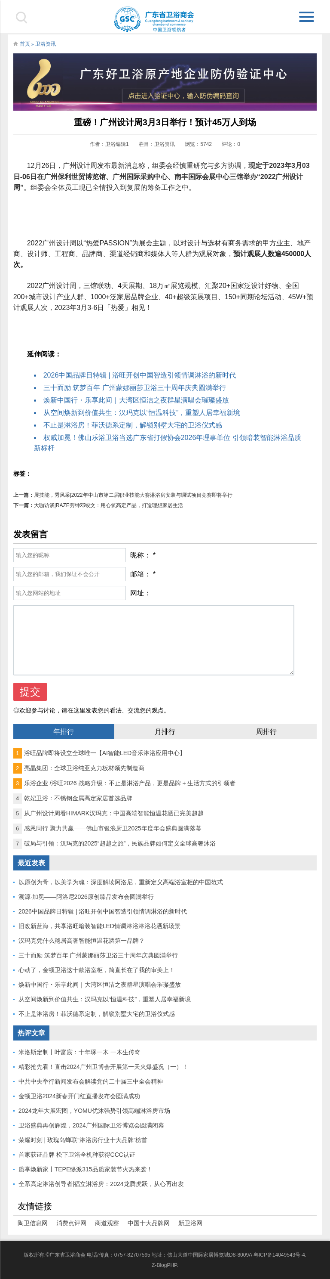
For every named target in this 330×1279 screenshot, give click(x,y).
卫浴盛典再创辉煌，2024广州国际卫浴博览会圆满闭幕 (91, 1125)
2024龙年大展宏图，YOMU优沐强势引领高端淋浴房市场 (94, 1110)
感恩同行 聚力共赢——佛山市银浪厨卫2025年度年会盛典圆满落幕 (107, 828)
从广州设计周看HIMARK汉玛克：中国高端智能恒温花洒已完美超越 (108, 813)
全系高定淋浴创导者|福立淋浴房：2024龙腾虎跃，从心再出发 (101, 1183)
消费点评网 (71, 1223)
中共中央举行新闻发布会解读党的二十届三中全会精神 (90, 1081)
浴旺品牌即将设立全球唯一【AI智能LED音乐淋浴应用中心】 (99, 752)
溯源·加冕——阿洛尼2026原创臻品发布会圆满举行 (86, 896)
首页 (25, 44)
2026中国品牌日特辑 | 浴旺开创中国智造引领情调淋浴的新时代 (139, 375)
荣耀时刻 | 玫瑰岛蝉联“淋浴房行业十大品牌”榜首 (83, 1140)
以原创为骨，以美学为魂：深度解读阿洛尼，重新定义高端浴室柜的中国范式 (120, 882)
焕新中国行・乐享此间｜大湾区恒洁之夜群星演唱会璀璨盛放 (136, 400)
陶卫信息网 (33, 1223)
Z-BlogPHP (164, 1265)
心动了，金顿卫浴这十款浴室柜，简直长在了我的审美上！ (96, 969)
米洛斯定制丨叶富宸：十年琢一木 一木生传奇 (79, 1052)
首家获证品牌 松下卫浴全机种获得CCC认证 (76, 1154)
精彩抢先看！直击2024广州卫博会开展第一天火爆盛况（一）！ (103, 1066)
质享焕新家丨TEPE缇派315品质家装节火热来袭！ (85, 1169)
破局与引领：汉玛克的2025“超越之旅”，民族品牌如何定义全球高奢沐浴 (114, 843)
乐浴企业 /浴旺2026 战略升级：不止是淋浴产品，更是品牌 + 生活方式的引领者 (124, 783)
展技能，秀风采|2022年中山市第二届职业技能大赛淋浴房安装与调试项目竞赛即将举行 (133, 495)
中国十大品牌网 (149, 1223)
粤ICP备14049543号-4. (280, 1255)
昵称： (140, 555)
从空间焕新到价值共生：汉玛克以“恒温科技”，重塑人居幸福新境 (142, 412)
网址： (140, 593)
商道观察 (107, 1223)
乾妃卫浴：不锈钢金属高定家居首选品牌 (72, 798)
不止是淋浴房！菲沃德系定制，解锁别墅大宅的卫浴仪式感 (132, 425)
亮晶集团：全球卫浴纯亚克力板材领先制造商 (78, 768)
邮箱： (140, 574)
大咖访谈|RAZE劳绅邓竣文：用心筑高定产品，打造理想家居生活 (108, 505)
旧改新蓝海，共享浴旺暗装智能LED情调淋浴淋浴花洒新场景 (99, 926)
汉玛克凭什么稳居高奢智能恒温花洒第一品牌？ (81, 940)
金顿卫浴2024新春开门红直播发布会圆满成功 (79, 1096)
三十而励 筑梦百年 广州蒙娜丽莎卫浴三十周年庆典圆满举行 (134, 387)
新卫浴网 (190, 1223)
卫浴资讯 (45, 44)
